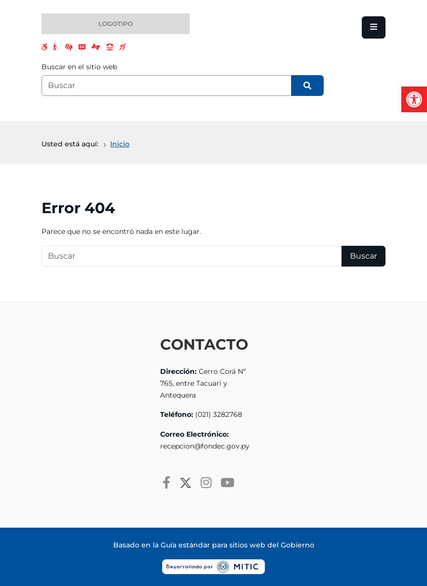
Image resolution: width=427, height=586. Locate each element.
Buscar (363, 256)
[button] (414, 99)
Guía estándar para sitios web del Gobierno (237, 545)
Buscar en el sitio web (79, 66)
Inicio (119, 143)
